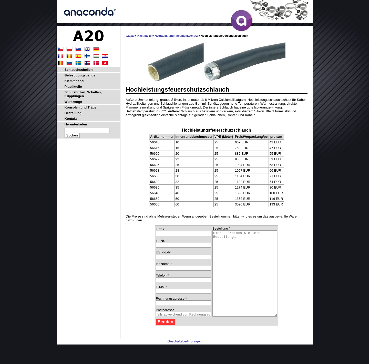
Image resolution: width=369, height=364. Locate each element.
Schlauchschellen (79, 70)
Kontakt (71, 119)
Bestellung (73, 113)
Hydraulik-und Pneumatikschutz (176, 35)
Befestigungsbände (80, 75)
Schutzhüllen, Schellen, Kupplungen (83, 94)
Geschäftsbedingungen (184, 358)
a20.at (130, 35)
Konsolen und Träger (81, 107)
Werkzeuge (73, 102)
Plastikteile (144, 35)
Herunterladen (76, 124)
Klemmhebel (74, 81)
